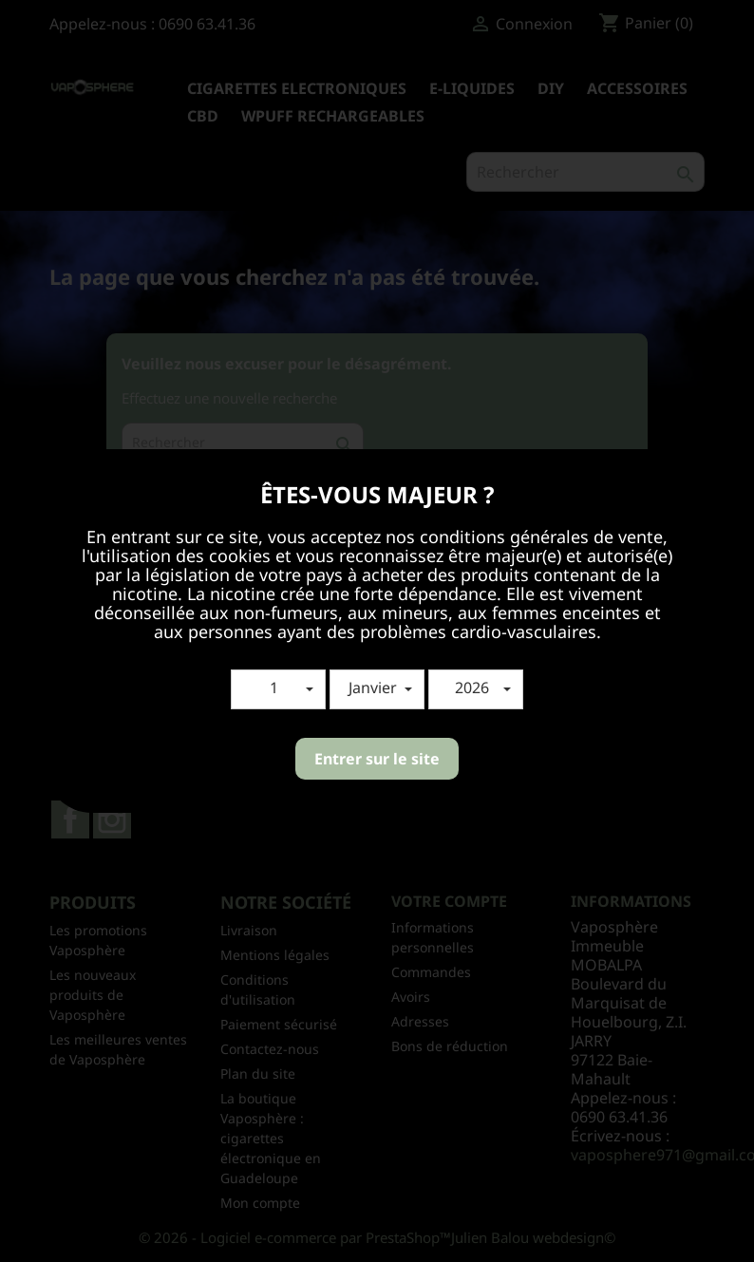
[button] (278, 689)
